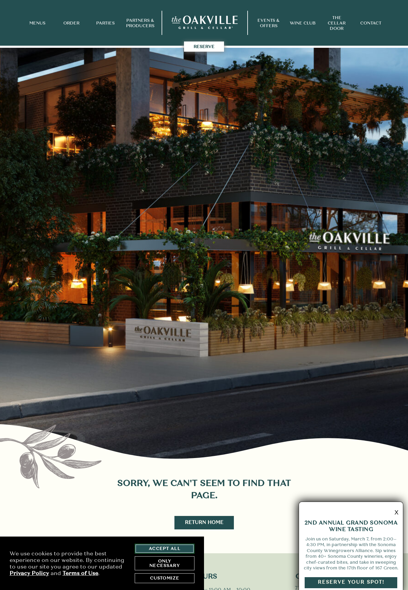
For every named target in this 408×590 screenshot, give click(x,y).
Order (71, 23)
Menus (37, 23)
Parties (105, 23)
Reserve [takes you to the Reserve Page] (204, 46)
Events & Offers (268, 23)
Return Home (204, 522)
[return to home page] (205, 23)
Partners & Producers (140, 23)
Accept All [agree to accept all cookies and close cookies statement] (164, 549)
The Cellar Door (337, 23)
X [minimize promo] (396, 517)
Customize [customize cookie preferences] (164, 578)
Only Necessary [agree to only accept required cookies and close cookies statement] (164, 564)
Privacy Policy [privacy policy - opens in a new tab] (29, 573)
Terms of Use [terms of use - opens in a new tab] (80, 573)
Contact (370, 23)
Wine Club (302, 23)
